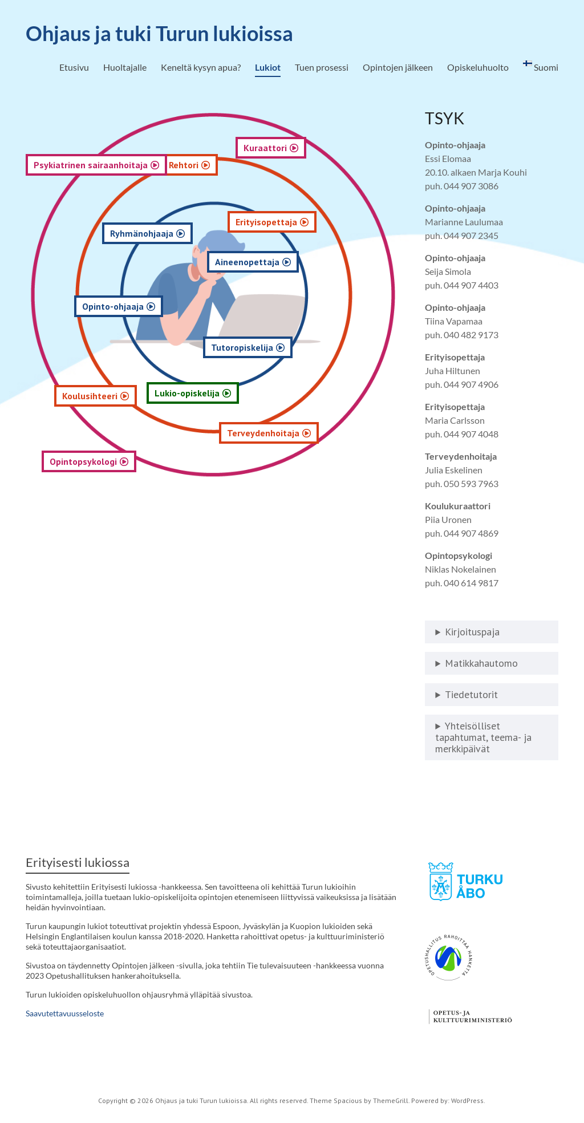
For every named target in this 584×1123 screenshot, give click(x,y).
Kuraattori (352, 147)
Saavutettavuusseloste (65, 1013)
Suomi (540, 66)
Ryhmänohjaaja (173, 233)
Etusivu (74, 67)
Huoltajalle (125, 67)
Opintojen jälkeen (398, 67)
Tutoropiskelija (316, 347)
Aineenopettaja (322, 261)
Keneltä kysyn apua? (201, 67)
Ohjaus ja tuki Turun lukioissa (159, 33)
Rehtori (239, 165)
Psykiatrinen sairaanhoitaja (91, 165)
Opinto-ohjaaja (133, 306)
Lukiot (268, 67)
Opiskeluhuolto (478, 67)
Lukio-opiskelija (237, 393)
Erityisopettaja (349, 222)
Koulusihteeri (101, 396)
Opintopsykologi (90, 461)
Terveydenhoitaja (343, 433)
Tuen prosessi (321, 67)
